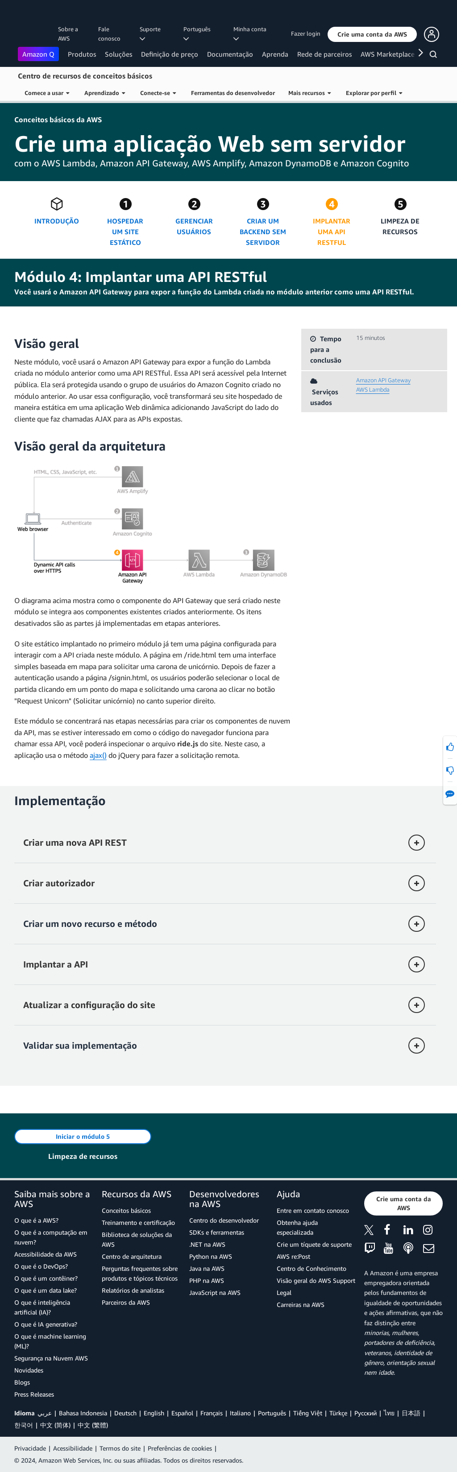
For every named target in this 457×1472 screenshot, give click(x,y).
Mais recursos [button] (309, 92)
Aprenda (275, 54)
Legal (284, 1292)
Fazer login (305, 33)
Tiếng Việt (307, 1413)
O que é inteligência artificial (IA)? (42, 1307)
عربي (44, 1413)
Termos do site (120, 1448)
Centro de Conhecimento (311, 1268)
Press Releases (34, 1394)
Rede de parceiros (324, 54)
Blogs (22, 1382)
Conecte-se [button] (158, 92)
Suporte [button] (151, 33)
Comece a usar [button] (47, 92)
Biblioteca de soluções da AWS (137, 1239)
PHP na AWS (206, 1280)
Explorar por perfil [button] (374, 92)
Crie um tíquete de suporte (314, 1244)
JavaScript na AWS (215, 1292)
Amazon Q (38, 54)
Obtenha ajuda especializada (297, 1227)
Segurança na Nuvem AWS (51, 1358)
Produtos (82, 54)
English (154, 1413)
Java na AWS (206, 1268)
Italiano (240, 1413)
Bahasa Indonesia (83, 1413)
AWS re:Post (293, 1256)
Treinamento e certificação (138, 1222)
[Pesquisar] (434, 56)
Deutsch (125, 1413)
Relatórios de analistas (133, 1290)
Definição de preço (169, 54)
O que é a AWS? (36, 1220)
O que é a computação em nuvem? (50, 1237)
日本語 (411, 1413)
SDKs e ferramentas (216, 1232)
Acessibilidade (72, 1448)
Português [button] (198, 33)
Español (182, 1413)
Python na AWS (210, 1256)
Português (272, 1413)
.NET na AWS (207, 1244)
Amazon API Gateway (383, 380)
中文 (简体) (55, 1425)
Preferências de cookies (180, 1448)
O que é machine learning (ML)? (50, 1341)
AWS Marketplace (388, 54)
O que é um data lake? (45, 1290)
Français (211, 1413)
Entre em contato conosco (313, 1210)
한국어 (23, 1425)
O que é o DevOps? (41, 1266)
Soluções (118, 54)
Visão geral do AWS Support (316, 1280)
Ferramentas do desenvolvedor (233, 92)
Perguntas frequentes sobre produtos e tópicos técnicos (140, 1273)
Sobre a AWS (68, 33)
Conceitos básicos (126, 1210)
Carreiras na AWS (300, 1304)
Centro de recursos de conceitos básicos (85, 75)
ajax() (98, 755)
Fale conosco (109, 33)
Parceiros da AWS (126, 1302)
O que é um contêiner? (46, 1278)
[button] (372, 34)
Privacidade (30, 1448)
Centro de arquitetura (132, 1256)
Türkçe (338, 1413)
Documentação (230, 54)
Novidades (28, 1370)
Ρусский (365, 1413)
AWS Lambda (373, 389)
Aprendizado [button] (104, 92)
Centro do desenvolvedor (224, 1220)
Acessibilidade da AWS (45, 1254)
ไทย (389, 1413)
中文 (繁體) (93, 1425)
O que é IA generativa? (45, 1324)
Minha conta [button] (251, 33)
